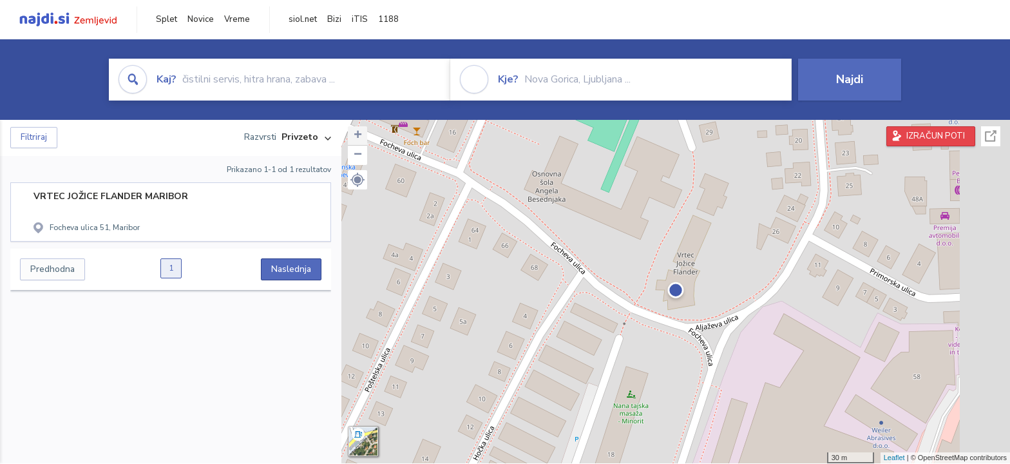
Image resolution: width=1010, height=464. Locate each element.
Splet (166, 19)
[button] (357, 179)
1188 (388, 19)
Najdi (849, 79)
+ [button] (358, 136)
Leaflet (894, 457)
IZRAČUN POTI (935, 136)
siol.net (303, 19)
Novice (200, 19)
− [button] (358, 155)
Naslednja (291, 269)
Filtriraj (34, 137)
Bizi (334, 19)
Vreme (237, 19)
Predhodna (52, 269)
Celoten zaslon (990, 136)
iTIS (360, 19)
